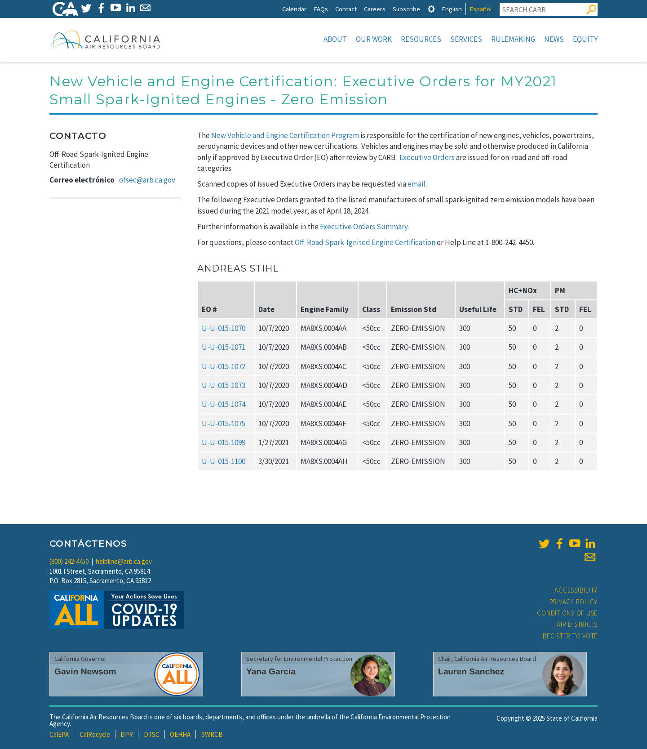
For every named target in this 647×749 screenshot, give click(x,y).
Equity (585, 39)
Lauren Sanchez (471, 671)
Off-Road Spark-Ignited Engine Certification (365, 242)
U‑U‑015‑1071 (223, 347)
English (452, 8)
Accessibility (576, 590)
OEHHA (180, 734)
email (416, 184)
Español (481, 8)
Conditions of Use (567, 613)
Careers (375, 8)
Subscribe (406, 8)
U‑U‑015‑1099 (223, 442)
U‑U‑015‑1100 (223, 461)
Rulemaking (513, 39)
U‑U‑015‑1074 (223, 404)
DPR (126, 734)
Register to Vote (570, 636)
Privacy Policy (574, 601)
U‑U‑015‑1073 (223, 385)
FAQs (321, 8)
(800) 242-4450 (69, 561)
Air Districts (577, 624)
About (335, 39)
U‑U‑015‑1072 (223, 366)
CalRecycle (95, 734)
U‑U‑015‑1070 (223, 328)
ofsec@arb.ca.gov (147, 180)
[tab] (431, 9)
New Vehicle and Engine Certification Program (285, 135)
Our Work (374, 39)
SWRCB (212, 734)
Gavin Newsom (85, 671)
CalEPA (59, 734)
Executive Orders (427, 157)
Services (466, 39)
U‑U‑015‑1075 (223, 423)
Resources (421, 39)
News (554, 39)
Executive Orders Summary (364, 227)
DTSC (152, 734)
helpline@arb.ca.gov (124, 561)
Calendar (294, 8)
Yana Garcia (271, 671)
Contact (346, 8)
